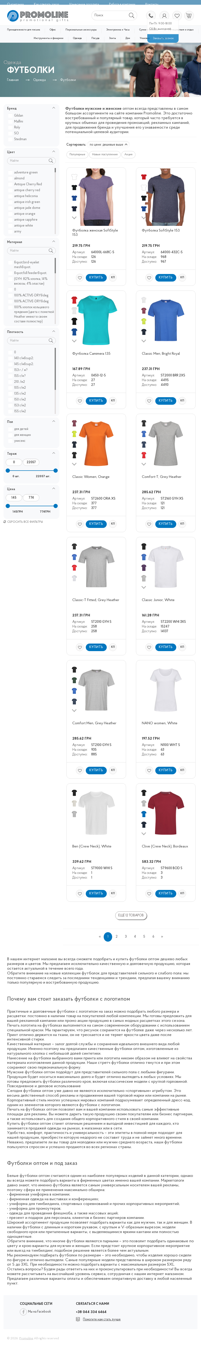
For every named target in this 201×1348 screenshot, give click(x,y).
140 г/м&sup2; (21, 358)
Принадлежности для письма (23, 30)
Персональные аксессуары (81, 30)
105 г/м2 (17, 388)
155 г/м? (17, 376)
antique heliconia (23, 196)
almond (17, 178)
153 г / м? (18, 370)
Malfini (16, 121)
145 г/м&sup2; (21, 364)
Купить (96, 277)
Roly (14, 127)
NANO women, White (159, 723)
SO (14, 133)
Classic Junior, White (158, 600)
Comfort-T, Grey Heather (161, 477)
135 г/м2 (17, 394)
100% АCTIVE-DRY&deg (29, 301)
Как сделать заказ (46, 4)
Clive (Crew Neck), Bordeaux (165, 846)
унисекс (17, 441)
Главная (13, 80)
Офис (53, 30)
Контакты (151, 4)
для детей (18, 429)
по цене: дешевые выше (108, 145)
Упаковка (145, 38)
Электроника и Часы (118, 30)
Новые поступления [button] (105, 154)
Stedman (18, 139)
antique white (21, 225)
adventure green (23, 172)
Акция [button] (128, 154)
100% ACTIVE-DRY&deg (29, 295)
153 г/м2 (17, 405)
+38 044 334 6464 (150, 16)
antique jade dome (24, 208)
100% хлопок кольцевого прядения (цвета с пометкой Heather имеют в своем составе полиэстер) (31, 314)
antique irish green (24, 202)
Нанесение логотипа (84, 4)
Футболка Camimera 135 (91, 354)
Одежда (77, 38)
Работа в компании (122, 4)
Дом (128, 38)
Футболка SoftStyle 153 (161, 230)
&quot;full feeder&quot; (28, 273)
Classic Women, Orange (91, 477)
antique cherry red (24, 190)
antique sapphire (23, 220)
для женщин (20, 435)
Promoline (26, 1338)
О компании (15, 4)
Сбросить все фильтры (23, 522)
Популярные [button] (77, 154)
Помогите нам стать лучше (102, 1319)
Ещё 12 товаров (131, 915)
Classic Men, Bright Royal (161, 354)
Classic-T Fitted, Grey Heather (95, 600)
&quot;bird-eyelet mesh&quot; (24, 265)
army (15, 231)
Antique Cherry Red (25, 184)
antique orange (22, 214)
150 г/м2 (17, 399)
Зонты (112, 38)
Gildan (16, 116)
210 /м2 (17, 382)
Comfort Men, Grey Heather (94, 723)
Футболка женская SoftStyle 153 (95, 233)
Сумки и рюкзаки (148, 30)
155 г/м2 (17, 411)
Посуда (95, 38)
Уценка (163, 38)
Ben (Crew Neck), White (91, 846)
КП (113, 277)
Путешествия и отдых (181, 30)
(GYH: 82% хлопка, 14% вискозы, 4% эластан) (28, 281)
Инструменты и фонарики (48, 38)
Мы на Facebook (39, 1312)
